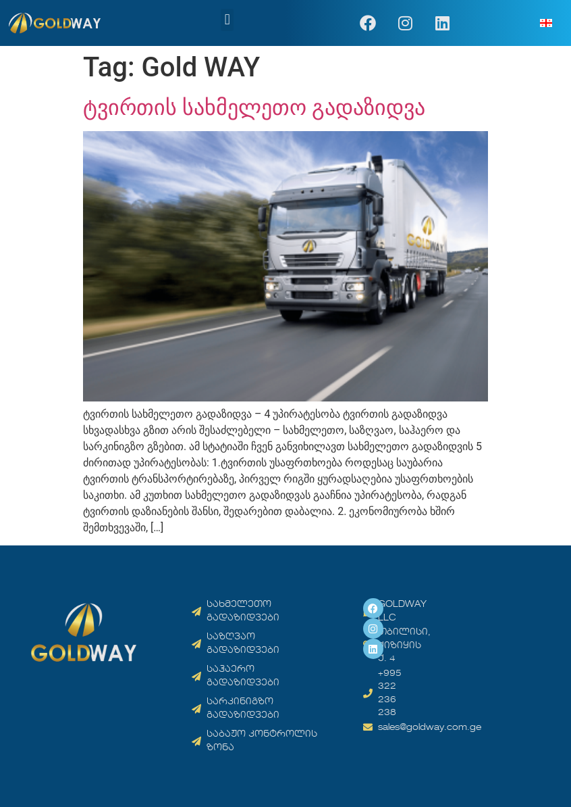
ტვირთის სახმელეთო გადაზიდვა (254, 107)
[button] (227, 20)
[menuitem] (546, 23)
